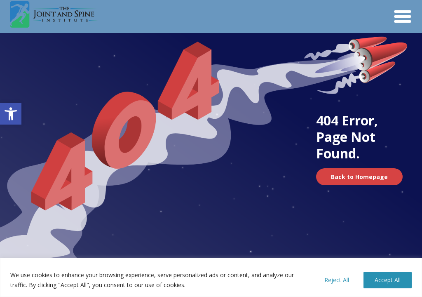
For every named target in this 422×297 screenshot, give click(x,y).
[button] (10, 114)
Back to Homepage (359, 177)
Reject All (336, 280)
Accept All (388, 280)
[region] (211, 277)
